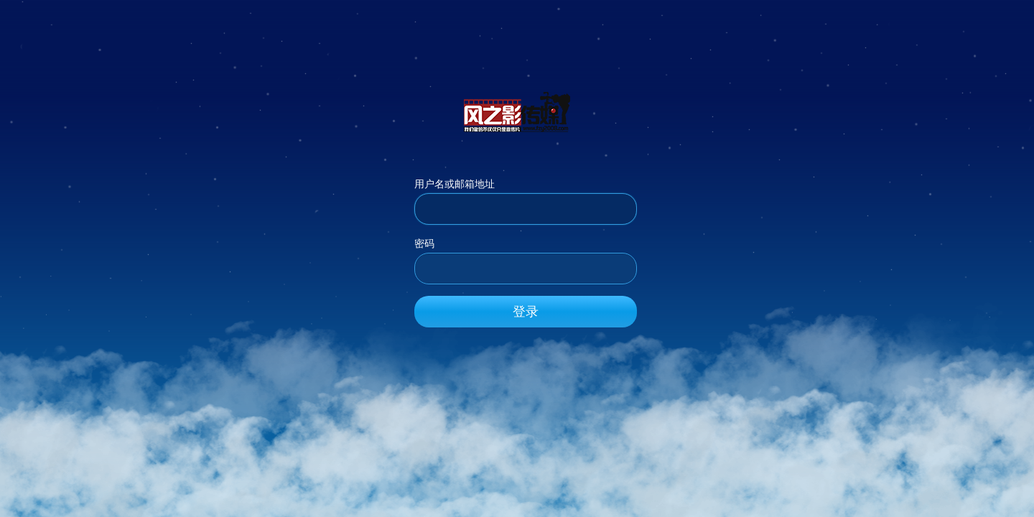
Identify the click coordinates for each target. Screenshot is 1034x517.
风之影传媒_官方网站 (517, 111)
